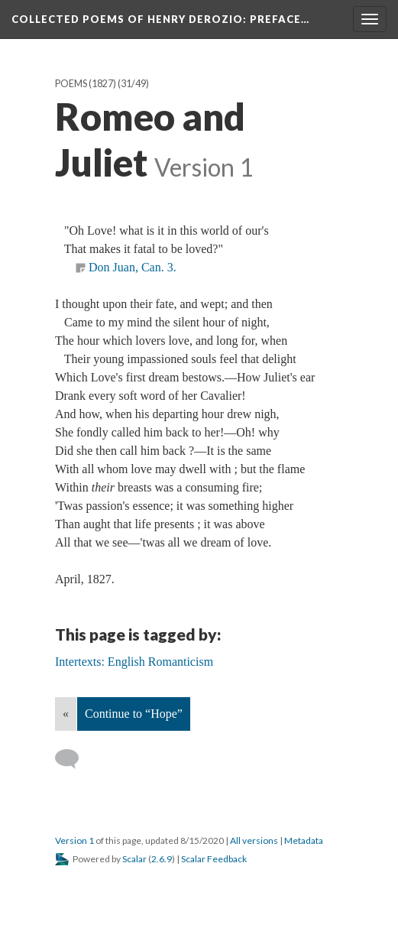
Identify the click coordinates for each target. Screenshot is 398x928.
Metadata (303, 840)
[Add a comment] (73, 759)
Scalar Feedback (214, 859)
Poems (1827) (85, 83)
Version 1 (74, 840)
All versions (254, 840)
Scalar (134, 859)
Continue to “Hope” (134, 713)
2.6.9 (161, 859)
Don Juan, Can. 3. (132, 267)
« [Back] (66, 713)
